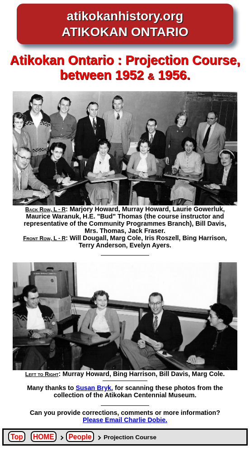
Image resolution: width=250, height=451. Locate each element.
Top (16, 437)
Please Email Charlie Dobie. (125, 419)
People (79, 437)
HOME (43, 437)
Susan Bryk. (94, 387)
